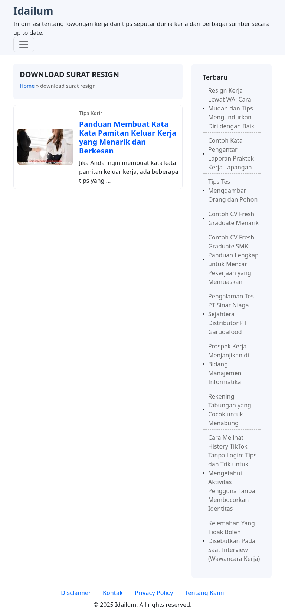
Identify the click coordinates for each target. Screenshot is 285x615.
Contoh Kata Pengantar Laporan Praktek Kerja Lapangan (231, 153)
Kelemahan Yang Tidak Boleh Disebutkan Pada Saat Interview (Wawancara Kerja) (234, 541)
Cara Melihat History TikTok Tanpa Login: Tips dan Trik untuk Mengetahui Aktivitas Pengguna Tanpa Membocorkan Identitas (232, 473)
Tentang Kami (204, 593)
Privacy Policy (154, 593)
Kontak (113, 593)
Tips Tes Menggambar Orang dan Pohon (233, 191)
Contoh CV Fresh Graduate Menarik (233, 218)
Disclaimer (76, 593)
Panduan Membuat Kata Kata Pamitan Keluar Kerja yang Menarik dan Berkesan (127, 137)
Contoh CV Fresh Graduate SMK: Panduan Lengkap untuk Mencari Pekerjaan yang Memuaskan (233, 259)
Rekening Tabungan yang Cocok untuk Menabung (229, 409)
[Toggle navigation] (23, 44)
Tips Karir (90, 112)
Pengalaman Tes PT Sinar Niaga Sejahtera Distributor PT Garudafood (231, 314)
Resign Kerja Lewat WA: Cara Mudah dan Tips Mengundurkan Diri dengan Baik (231, 108)
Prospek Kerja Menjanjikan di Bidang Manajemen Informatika (228, 364)
